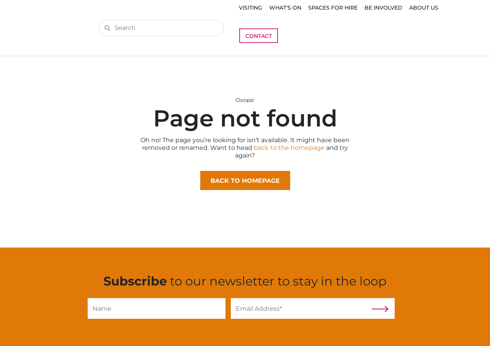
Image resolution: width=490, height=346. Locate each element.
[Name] (156, 308)
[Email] (300, 308)
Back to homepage (245, 180)
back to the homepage (289, 147)
